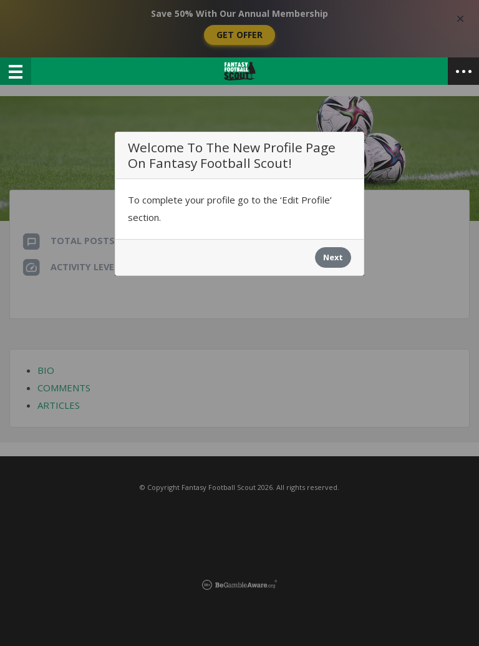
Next (333, 257)
